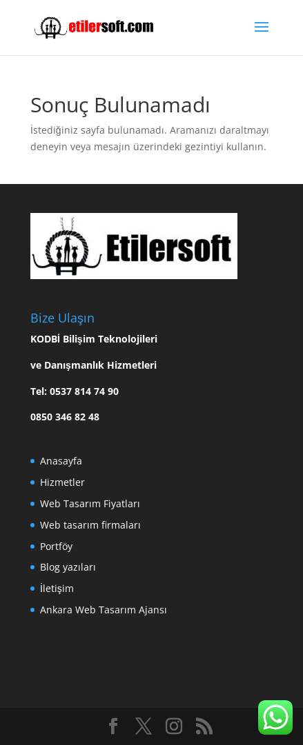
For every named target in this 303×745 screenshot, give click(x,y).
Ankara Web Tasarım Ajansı (103, 609)
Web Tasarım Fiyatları (90, 503)
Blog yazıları (68, 566)
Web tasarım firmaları (90, 524)
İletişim (57, 588)
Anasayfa (61, 460)
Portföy (56, 546)
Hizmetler (62, 482)
